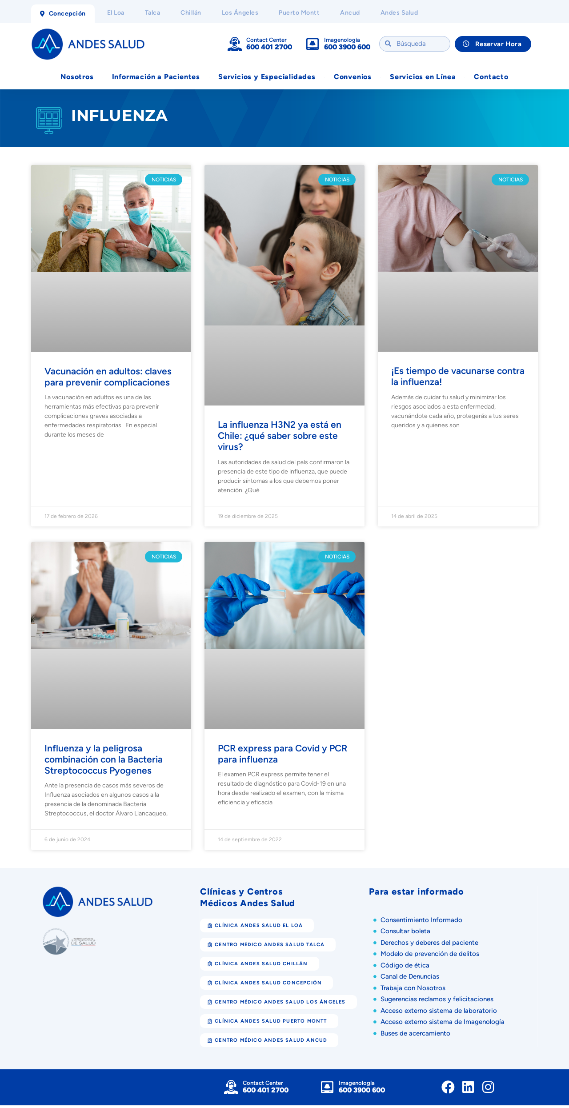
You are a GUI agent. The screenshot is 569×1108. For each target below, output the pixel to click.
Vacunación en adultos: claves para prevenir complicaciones (108, 379)
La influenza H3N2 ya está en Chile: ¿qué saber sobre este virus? (279, 438)
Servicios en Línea (423, 77)
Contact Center (266, 39)
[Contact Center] (235, 44)
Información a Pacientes (156, 77)
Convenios (353, 77)
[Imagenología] (312, 44)
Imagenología (342, 39)
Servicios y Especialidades (267, 77)
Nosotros (76, 77)
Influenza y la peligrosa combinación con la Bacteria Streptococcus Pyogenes (103, 762)
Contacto (491, 77)
